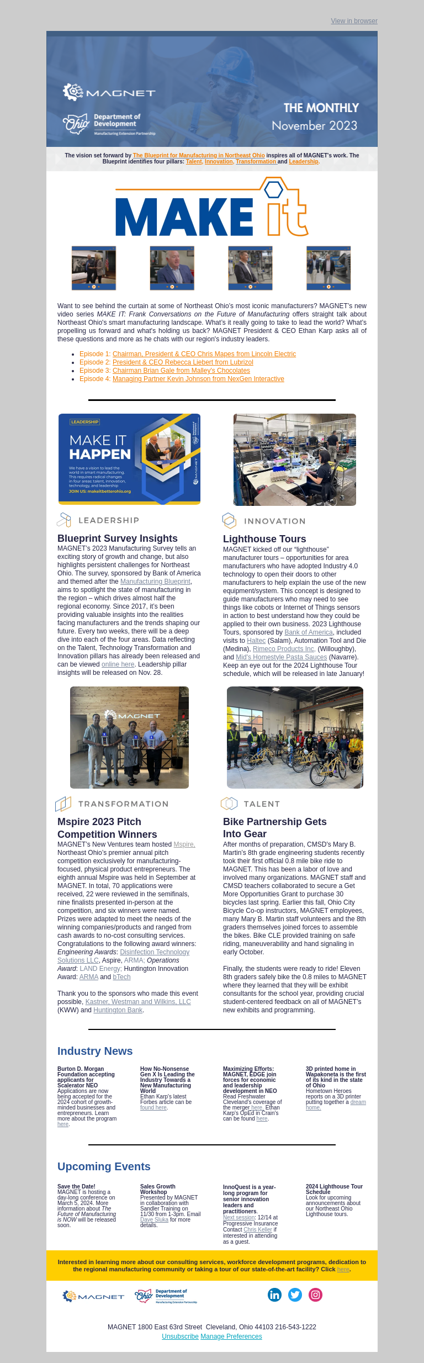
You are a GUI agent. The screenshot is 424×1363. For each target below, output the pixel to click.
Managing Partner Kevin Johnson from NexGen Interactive (198, 379)
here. (257, 1108)
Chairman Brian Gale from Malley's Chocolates (181, 370)
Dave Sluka (154, 1220)
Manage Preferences (231, 1336)
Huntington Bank (117, 1010)
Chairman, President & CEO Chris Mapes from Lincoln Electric (204, 354)
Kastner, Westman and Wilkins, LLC (138, 1002)
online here (118, 664)
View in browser (354, 21)
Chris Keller (257, 1230)
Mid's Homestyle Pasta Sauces (281, 657)
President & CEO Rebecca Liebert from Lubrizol (183, 362)
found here (153, 1108)
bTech (122, 977)
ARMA (89, 977)
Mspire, (184, 844)
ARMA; (135, 960)
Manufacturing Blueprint (155, 581)
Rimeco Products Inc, (284, 649)
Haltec (256, 640)
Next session (239, 1217)
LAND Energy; (102, 969)
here (62, 1124)
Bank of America (308, 632)
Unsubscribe (180, 1336)
